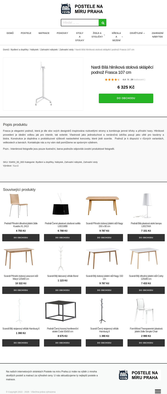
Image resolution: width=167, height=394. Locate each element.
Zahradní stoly (66, 49)
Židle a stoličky (97, 35)
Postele (26, 33)
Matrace (44, 33)
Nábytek (34, 49)
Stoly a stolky (79, 37)
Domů (10, 33)
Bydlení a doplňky (19, 49)
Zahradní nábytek (157, 35)
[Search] (102, 22)
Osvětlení (136, 33)
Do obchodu (126, 98)
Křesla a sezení (116, 37)
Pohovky (62, 33)
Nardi (16, 165)
